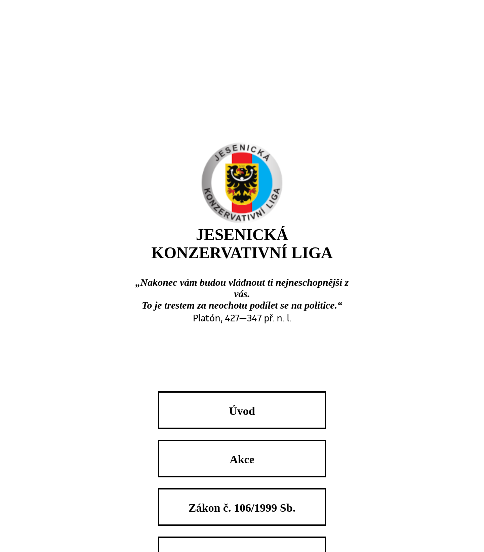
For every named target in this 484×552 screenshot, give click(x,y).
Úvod (242, 410)
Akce (242, 459)
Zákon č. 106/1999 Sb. (242, 507)
